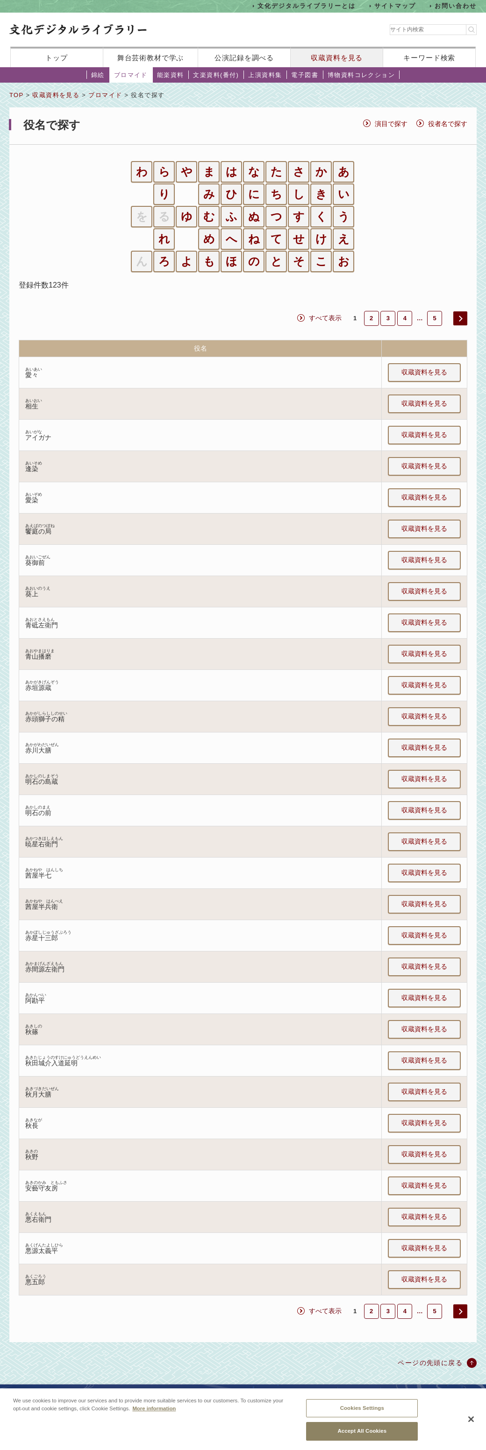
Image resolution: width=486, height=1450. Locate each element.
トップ (56, 58)
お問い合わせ (456, 5)
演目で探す (391, 123)
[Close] (471, 1425)
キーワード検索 (429, 58)
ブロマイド (131, 74)
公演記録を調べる (244, 58)
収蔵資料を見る (337, 58)
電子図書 (304, 74)
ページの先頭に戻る (430, 1362)
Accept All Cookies (361, 1436)
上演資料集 (265, 74)
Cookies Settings (362, 1413)
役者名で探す (447, 123)
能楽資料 (170, 74)
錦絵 (98, 74)
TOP (16, 95)
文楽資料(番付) (216, 74)
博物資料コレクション (361, 74)
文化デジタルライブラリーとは (306, 5)
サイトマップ (395, 5)
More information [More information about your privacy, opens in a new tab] (154, 1413)
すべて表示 (325, 318)
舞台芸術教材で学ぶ (150, 58)
